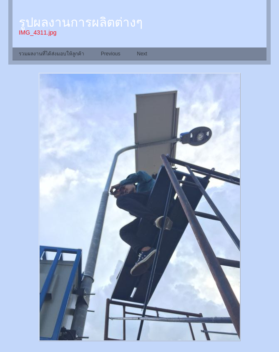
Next (142, 54)
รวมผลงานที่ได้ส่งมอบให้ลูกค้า (51, 54)
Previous (111, 54)
